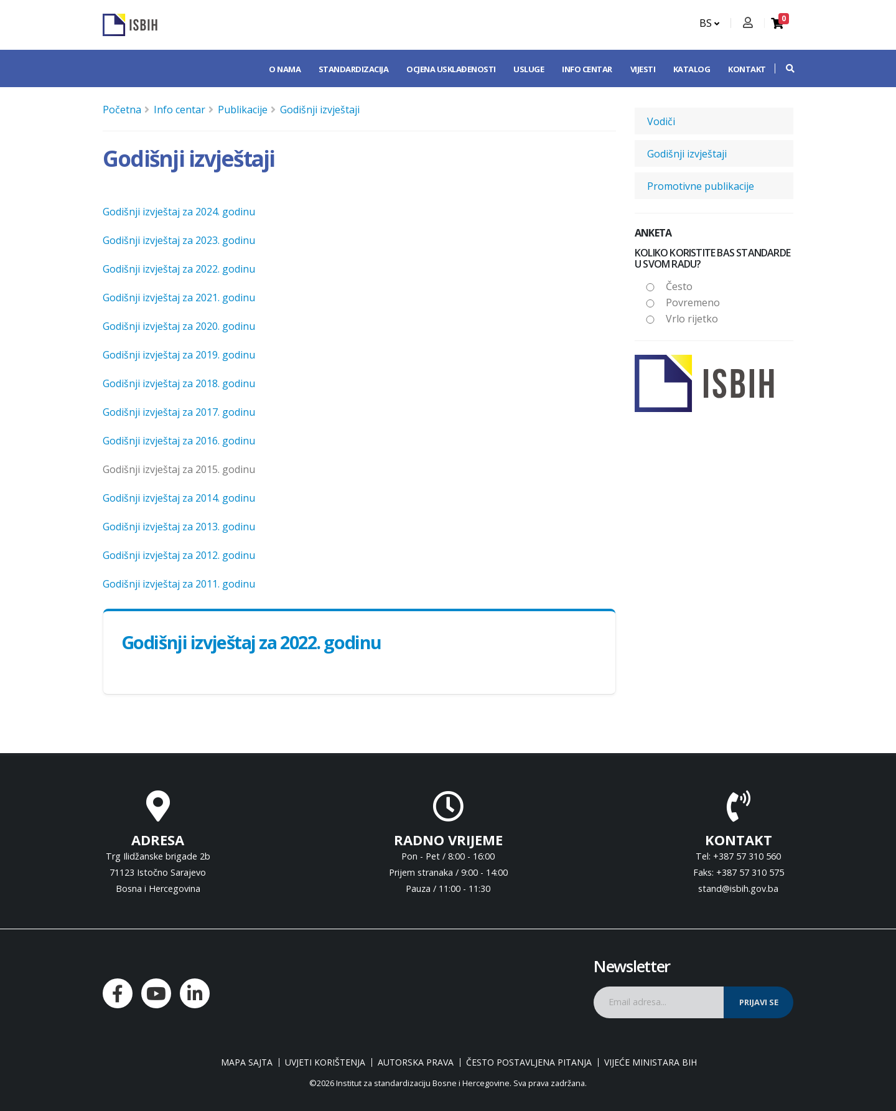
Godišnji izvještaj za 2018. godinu (179, 383)
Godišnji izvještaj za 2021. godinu (179, 297)
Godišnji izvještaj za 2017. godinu (179, 412)
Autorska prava (416, 1062)
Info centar (587, 69)
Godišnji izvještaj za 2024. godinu (179, 211)
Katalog (692, 69)
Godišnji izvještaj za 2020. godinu (179, 326)
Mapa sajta (247, 1062)
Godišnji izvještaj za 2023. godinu (179, 240)
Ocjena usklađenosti (451, 69)
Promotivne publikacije (700, 186)
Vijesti (643, 69)
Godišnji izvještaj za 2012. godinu (179, 555)
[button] (784, 68)
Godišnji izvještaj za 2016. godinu (179, 441)
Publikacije (243, 109)
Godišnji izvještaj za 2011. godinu (179, 584)
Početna (122, 109)
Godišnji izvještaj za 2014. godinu (179, 498)
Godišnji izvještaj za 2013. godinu (179, 526)
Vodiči (661, 121)
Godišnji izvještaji (320, 109)
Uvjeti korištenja (325, 1062)
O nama (285, 69)
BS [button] (709, 23)
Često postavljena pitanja (529, 1062)
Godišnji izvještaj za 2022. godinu (179, 269)
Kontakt (747, 69)
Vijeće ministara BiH (650, 1062)
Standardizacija (354, 69)
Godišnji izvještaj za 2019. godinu (179, 355)
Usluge (528, 69)
